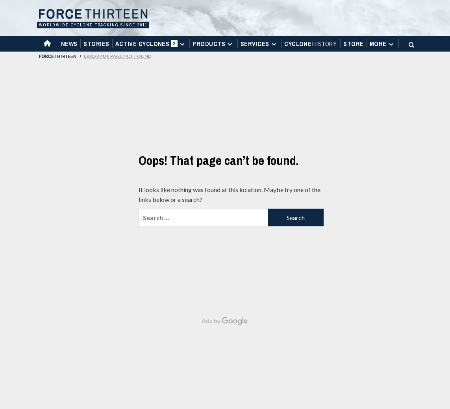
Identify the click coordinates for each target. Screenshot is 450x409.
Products (213, 43)
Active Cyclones (151, 45)
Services (259, 43)
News (69, 43)
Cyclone (310, 43)
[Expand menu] (182, 44)
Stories (96, 43)
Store (353, 43)
